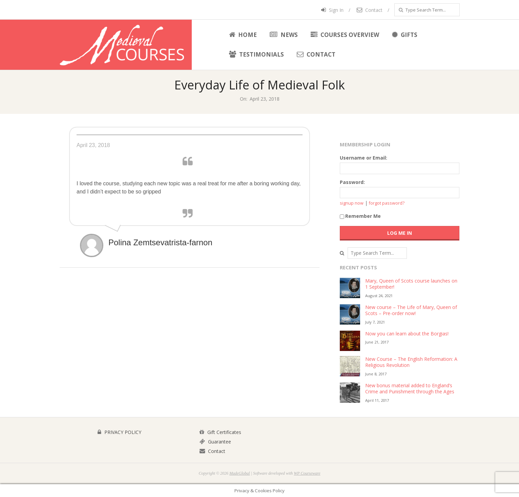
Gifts (404, 35)
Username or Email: (363, 157)
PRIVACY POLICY (119, 432)
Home (243, 35)
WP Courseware (307, 473)
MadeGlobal (239, 473)
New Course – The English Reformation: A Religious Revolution (411, 362)
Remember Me (360, 216)
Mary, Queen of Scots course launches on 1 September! (411, 283)
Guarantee (215, 441)
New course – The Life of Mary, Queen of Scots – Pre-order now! (411, 310)
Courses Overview (345, 35)
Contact (369, 10)
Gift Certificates (220, 432)
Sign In (332, 10)
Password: (352, 182)
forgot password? (386, 203)
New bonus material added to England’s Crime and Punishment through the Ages (409, 388)
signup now (352, 203)
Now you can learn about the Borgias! (407, 333)
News (284, 35)
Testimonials (256, 54)
